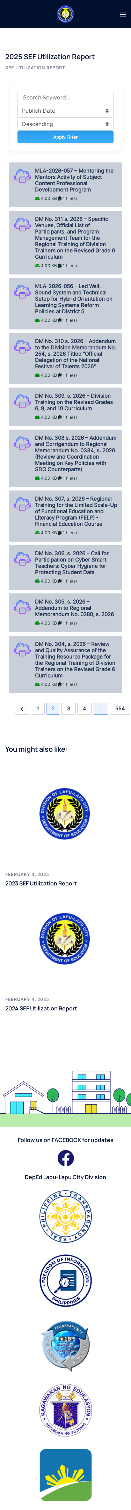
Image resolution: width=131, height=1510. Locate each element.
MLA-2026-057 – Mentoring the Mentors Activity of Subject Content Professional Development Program (74, 180)
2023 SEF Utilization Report (41, 883)
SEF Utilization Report (35, 67)
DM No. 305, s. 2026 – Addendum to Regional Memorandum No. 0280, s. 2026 (74, 608)
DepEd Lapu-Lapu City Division (65, 1177)
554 (120, 708)
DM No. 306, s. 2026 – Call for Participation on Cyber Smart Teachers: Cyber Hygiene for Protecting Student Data (72, 563)
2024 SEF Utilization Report (41, 1008)
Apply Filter (65, 137)
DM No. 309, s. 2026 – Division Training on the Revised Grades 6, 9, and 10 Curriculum (74, 402)
